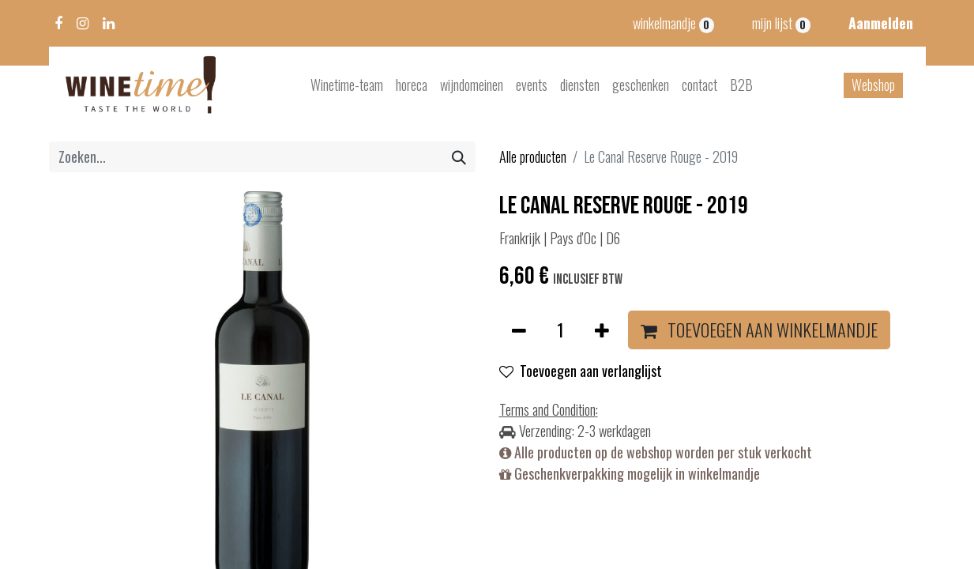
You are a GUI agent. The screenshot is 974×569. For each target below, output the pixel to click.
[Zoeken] (459, 156)
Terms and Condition (547, 409)
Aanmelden (880, 23)
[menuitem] (346, 85)
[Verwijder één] (519, 330)
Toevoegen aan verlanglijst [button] (580, 370)
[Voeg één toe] (602, 330)
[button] (759, 330)
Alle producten (532, 156)
